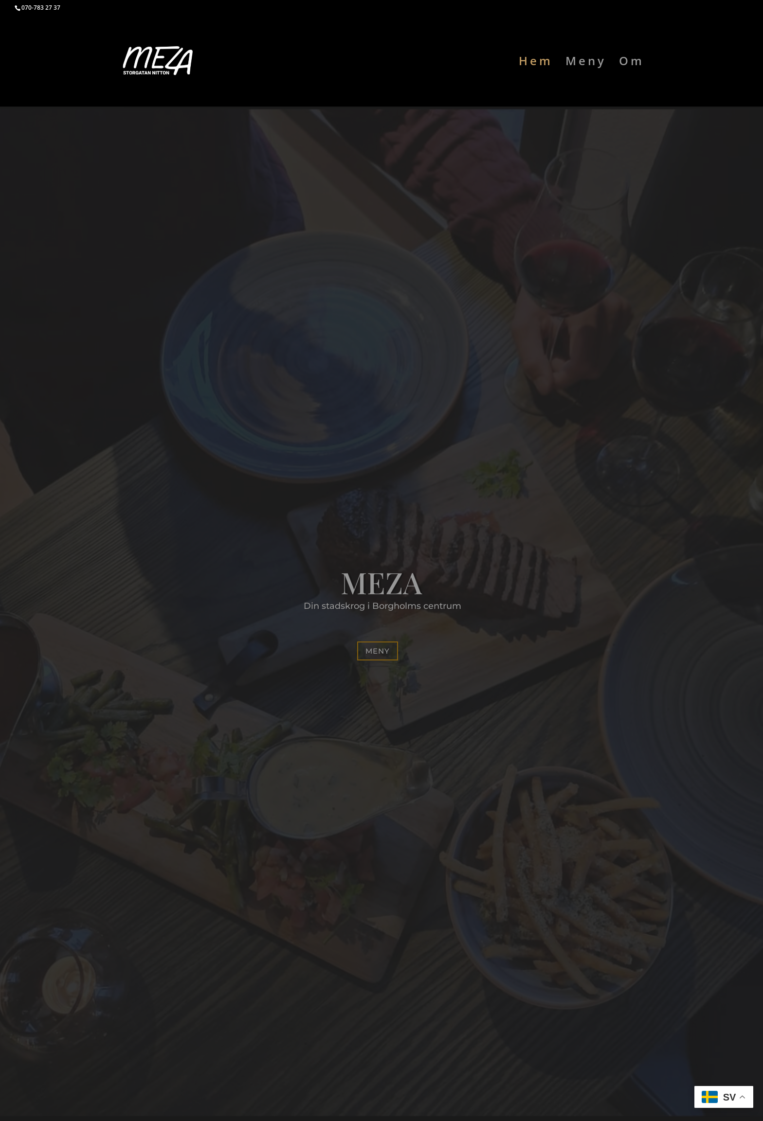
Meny (585, 63)
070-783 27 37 (40, 7)
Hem (536, 63)
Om (631, 63)
